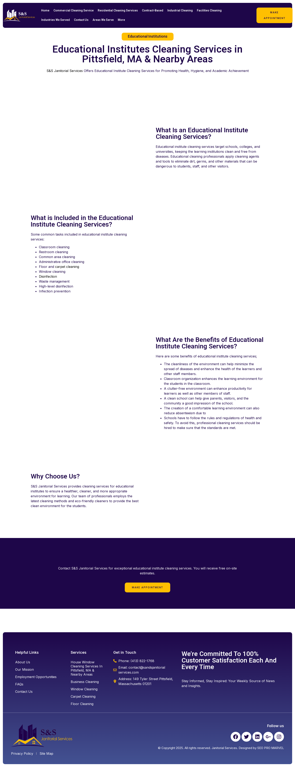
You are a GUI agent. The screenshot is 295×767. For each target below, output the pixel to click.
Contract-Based (152, 10)
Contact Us (81, 20)
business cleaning (85, 682)
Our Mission (24, 669)
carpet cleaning (67, 267)
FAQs (19, 684)
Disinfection (48, 276)
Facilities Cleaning (209, 10)
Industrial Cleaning (180, 10)
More (121, 20)
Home (45, 10)
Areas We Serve (103, 20)
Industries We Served (55, 20)
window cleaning (84, 689)
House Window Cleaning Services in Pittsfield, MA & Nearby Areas (86, 668)
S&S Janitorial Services (65, 71)
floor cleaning (82, 704)
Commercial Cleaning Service (73, 10)
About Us (22, 662)
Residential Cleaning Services (118, 10)
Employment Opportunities (36, 677)
